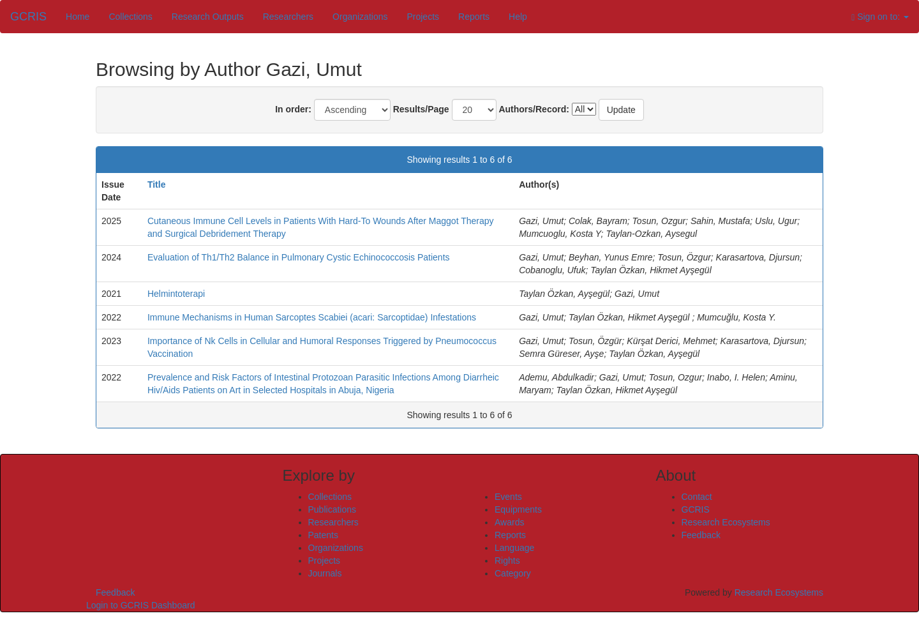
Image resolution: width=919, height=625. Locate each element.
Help (518, 16)
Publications (332, 509)
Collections (130, 16)
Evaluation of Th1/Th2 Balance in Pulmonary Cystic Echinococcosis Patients (298, 257)
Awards (509, 522)
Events (508, 497)
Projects (423, 16)
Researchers (288, 16)
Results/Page (421, 109)
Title (156, 184)
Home (77, 16)
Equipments (518, 509)
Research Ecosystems (726, 522)
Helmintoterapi (176, 294)
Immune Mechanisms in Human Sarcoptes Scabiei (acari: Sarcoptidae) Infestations (311, 317)
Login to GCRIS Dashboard (140, 605)
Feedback (701, 535)
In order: (293, 109)
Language (514, 548)
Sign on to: (880, 16)
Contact (697, 497)
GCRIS (696, 509)
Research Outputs (208, 16)
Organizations (359, 16)
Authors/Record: (533, 109)
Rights (507, 560)
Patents (323, 535)
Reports (473, 16)
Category (513, 573)
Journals (325, 573)
